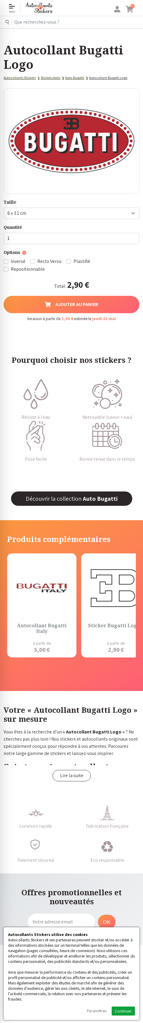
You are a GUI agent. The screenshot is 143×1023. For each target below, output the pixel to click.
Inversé (18, 261)
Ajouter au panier (71, 304)
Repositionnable (28, 269)
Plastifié (81, 261)
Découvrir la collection (72, 499)
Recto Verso (49, 261)
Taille (10, 202)
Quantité (13, 227)
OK (106, 922)
